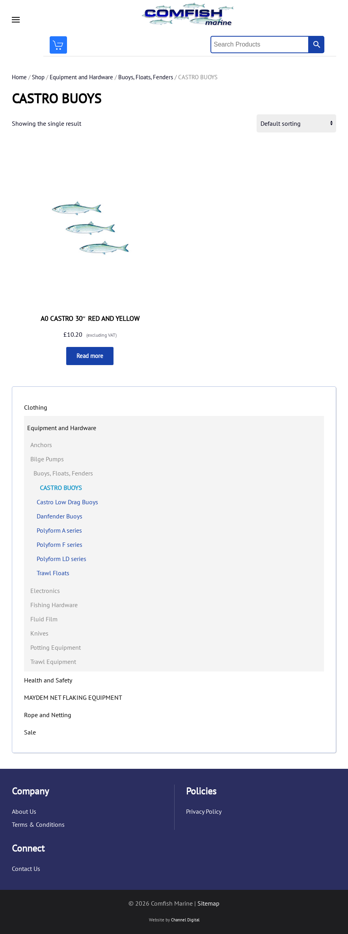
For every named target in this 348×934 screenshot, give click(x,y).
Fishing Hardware (54, 605)
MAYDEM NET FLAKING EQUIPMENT (73, 697)
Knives (39, 633)
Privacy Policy (203, 811)
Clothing (35, 407)
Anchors (41, 445)
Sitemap (208, 903)
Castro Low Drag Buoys (67, 502)
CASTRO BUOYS (61, 488)
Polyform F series (59, 544)
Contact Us (26, 868)
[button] (16, 19)
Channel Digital (185, 920)
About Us (24, 811)
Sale (30, 732)
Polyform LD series (61, 559)
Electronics (45, 591)
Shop (38, 77)
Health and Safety (48, 680)
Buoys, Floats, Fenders (145, 77)
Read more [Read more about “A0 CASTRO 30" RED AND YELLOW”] (89, 356)
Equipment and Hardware (81, 77)
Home (19, 77)
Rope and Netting (47, 715)
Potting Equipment (55, 647)
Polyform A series (59, 530)
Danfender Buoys (59, 516)
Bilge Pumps (47, 459)
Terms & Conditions (38, 824)
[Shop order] (296, 123)
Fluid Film (44, 619)
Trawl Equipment (53, 662)
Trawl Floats (53, 573)
